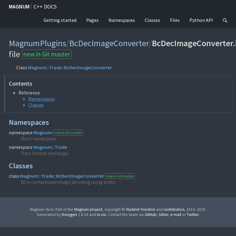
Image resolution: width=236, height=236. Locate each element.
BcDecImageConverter (109, 43)
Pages (92, 20)
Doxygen (69, 214)
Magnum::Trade (50, 147)
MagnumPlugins (37, 43)
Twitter (193, 214)
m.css (101, 214)
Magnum (19, 6)
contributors (174, 209)
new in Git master (46, 54)
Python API (201, 20)
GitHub (151, 214)
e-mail (175, 214)
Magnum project (88, 209)
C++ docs (45, 6)
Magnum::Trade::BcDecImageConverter (70, 67)
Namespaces (121, 20)
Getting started (60, 20)
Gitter (163, 214)
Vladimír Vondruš (140, 209)
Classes (152, 20)
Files (175, 20)
